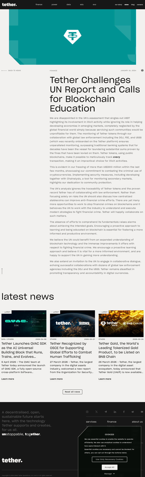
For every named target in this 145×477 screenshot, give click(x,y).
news (127, 4)
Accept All (109, 467)
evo (94, 4)
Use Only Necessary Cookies (109, 459)
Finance (53, 70)
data (69, 4)
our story (118, 4)
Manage (109, 474)
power (54, 4)
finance (39, 4)
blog (132, 4)
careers (140, 4)
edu (82, 4)
